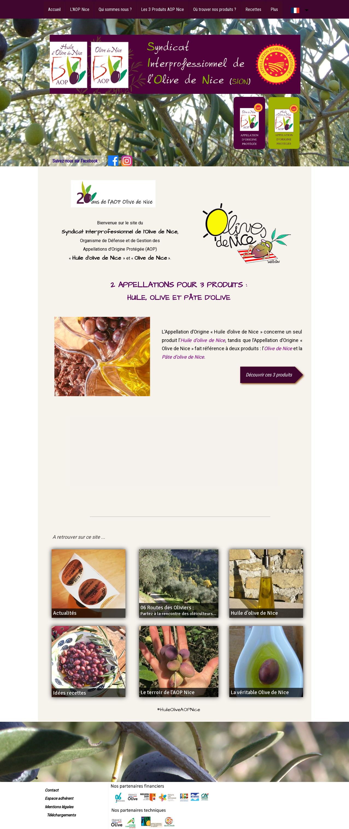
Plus (274, 9)
